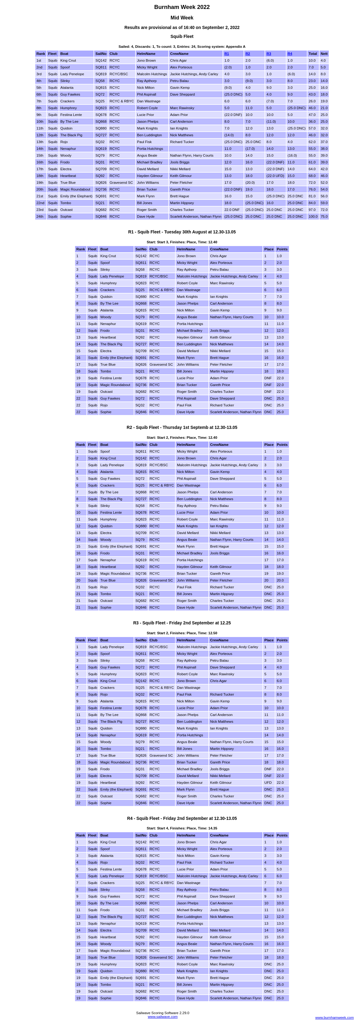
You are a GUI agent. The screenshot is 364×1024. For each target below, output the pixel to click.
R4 (290, 54)
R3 (268, 54)
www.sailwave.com (163, 1016)
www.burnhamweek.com (334, 1017)
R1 (226, 54)
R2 (247, 54)
